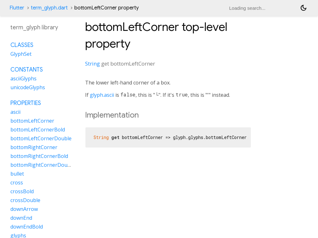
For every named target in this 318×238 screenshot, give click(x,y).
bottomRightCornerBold (39, 156)
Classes (21, 45)
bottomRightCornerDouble (42, 164)
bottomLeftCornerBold (37, 129)
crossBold (22, 191)
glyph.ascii (102, 94)
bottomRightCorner (33, 147)
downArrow (24, 209)
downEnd (21, 217)
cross (16, 182)
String (92, 63)
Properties (25, 103)
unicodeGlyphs (27, 87)
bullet (17, 173)
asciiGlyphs (23, 78)
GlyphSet (21, 53)
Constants (26, 69)
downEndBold (26, 226)
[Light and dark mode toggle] (303, 8)
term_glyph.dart (49, 8)
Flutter (16, 8)
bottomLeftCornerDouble (41, 138)
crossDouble (25, 200)
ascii (15, 111)
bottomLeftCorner (32, 120)
